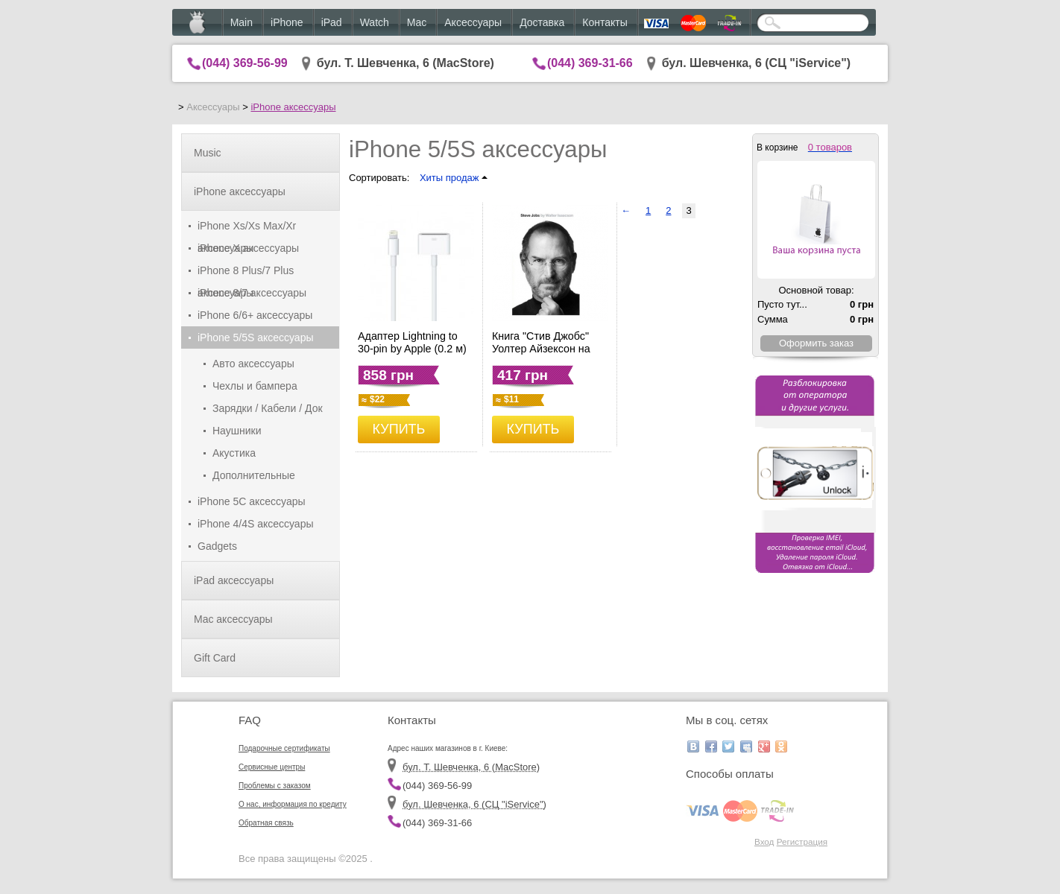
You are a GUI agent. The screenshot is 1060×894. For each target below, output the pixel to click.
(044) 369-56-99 (245, 63)
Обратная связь (266, 823)
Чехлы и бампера (254, 386)
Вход (764, 841)
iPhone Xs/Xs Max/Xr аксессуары (247, 228)
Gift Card (215, 658)
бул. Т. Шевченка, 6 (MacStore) (405, 63)
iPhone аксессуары (292, 106)
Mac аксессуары (233, 619)
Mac (416, 22)
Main (241, 22)
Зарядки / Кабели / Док (267, 408)
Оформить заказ (816, 343)
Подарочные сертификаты (284, 748)
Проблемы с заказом (275, 786)
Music (207, 153)
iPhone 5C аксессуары (252, 501)
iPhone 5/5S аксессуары (256, 337)
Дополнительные (253, 475)
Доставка (542, 22)
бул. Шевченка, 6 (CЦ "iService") (756, 63)
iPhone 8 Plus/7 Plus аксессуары (246, 273)
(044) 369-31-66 (590, 63)
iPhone (287, 22)
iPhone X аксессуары (248, 248)
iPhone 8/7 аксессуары (252, 293)
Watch (374, 22)
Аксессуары (473, 22)
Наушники (236, 431)
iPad (331, 22)
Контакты (604, 22)
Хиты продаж (454, 177)
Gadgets (217, 546)
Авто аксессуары (253, 364)
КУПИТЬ (399, 429)
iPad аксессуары (234, 580)
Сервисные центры (272, 767)
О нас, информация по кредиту (293, 804)
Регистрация (802, 841)
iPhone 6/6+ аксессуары (255, 315)
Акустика (234, 453)
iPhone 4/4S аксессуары (256, 524)
